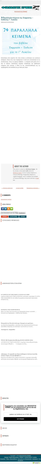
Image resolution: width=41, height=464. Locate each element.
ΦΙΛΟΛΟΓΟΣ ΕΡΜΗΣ (25, 455)
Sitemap (6, 457)
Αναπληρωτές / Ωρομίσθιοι (8, 329)
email (37, 178)
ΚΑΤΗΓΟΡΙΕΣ (13, 216)
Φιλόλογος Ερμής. (17, 172)
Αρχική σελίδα (19, 188)
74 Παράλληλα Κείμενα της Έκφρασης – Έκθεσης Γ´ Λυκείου (17, 18)
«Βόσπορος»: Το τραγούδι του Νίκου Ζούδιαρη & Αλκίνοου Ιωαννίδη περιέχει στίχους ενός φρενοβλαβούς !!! (19, 354)
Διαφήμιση (35, 459)
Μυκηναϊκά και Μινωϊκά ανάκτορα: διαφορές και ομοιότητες (17, 323)
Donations (2, 459)
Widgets (21, 457)
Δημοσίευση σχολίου (6, 199)
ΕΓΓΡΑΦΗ (20, 419)
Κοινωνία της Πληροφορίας (25, 459)
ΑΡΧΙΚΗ (4, 216)
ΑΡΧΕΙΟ (23, 216)
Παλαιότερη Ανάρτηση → (33, 188)
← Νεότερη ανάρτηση (7, 188)
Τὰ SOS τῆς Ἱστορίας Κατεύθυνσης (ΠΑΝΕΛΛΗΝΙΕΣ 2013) (17, 340)
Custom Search (28, 457)
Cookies (35, 457)
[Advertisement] (15, 251)
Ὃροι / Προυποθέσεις (11, 459)
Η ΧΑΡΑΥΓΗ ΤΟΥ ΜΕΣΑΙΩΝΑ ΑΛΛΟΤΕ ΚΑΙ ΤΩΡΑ (15, 294)
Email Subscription (14, 457)
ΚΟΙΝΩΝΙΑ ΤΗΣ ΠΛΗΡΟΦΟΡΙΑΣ (10, 309)
